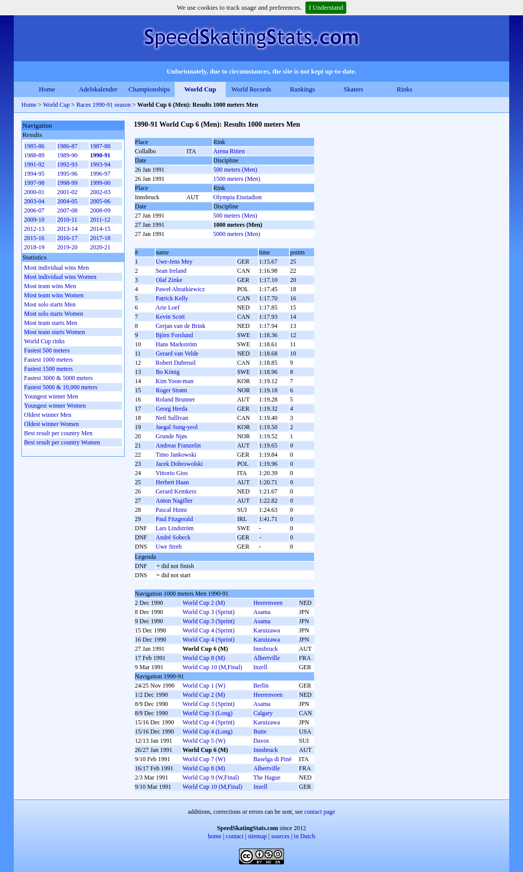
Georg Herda (171, 408)
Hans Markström (176, 344)
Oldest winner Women (51, 424)
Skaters (353, 89)
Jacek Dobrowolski (179, 463)
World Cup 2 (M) (203, 602)
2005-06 (100, 201)
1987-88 (100, 146)
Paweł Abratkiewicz (180, 289)
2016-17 (67, 238)
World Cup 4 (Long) (207, 731)
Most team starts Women (54, 332)
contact (235, 836)
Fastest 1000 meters (48, 359)
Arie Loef (168, 307)
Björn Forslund (174, 335)
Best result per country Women (62, 442)
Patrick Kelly (172, 298)
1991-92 (34, 164)
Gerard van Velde (177, 353)
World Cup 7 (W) (203, 759)
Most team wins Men (50, 286)
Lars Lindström (175, 528)
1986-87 (67, 146)
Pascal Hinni (171, 509)
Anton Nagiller (174, 500)
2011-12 (100, 219)
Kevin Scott (170, 316)
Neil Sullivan (172, 417)
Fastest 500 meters (46, 350)
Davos (261, 740)
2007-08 (67, 210)
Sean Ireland (171, 270)
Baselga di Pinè (272, 759)
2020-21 (100, 247)
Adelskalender (98, 89)
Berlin (261, 685)
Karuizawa (266, 630)
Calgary (263, 713)
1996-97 (100, 173)
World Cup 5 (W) (203, 740)
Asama (261, 612)
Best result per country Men (58, 433)
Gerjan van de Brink (181, 325)
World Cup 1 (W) (203, 685)
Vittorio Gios (172, 473)
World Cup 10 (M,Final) (212, 667)
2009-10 (34, 219)
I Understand (325, 7)
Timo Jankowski (176, 454)
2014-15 (100, 228)
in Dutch (304, 836)
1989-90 (67, 155)
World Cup (200, 89)
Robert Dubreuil (176, 362)
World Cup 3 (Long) (207, 713)
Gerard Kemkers (176, 491)
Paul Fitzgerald (174, 519)
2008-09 (100, 210)
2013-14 (67, 228)
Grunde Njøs (171, 436)
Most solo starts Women (53, 313)
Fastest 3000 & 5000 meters (58, 378)
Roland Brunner (175, 399)
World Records (251, 89)
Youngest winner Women (55, 405)
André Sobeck (173, 537)
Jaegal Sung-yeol (177, 427)
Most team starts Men (50, 322)
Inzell (260, 667)
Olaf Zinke (169, 280)
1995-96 (67, 173)
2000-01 (34, 192)
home (215, 836)
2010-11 (67, 219)
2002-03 (100, 192)
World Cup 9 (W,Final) (210, 777)
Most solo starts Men (50, 304)
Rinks (404, 89)
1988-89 (34, 155)
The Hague (266, 777)
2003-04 (34, 201)
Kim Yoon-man (175, 381)
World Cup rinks (44, 341)
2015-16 (34, 238)
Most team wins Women (53, 295)
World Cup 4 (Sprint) (208, 630)
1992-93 (67, 164)
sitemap (257, 836)
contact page (319, 811)
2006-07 (34, 210)
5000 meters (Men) (236, 234)
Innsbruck (265, 648)
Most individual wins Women (60, 276)
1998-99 (67, 182)
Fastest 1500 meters (48, 368)
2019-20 (67, 247)
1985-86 (34, 146)
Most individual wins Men (56, 267)
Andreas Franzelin (178, 445)
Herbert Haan (172, 482)
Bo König (168, 371)
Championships (149, 89)
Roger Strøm (171, 390)
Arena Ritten (229, 151)
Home (47, 89)
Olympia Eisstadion (237, 197)
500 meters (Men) (235, 169)
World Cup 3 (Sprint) (208, 612)
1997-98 (34, 182)
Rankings (302, 89)
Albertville (266, 658)
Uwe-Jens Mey (174, 261)
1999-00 (100, 182)
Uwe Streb (169, 546)
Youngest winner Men (51, 396)
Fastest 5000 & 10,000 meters (61, 387)
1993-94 (100, 164)
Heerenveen (267, 602)
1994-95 (34, 173)
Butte (260, 731)
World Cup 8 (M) (203, 658)
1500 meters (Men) (236, 178)
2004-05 (67, 201)
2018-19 (34, 247)
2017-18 (100, 238)
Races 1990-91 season (103, 104)
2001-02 (67, 192)
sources (280, 836)
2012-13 (34, 228)
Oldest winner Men (48, 414)
